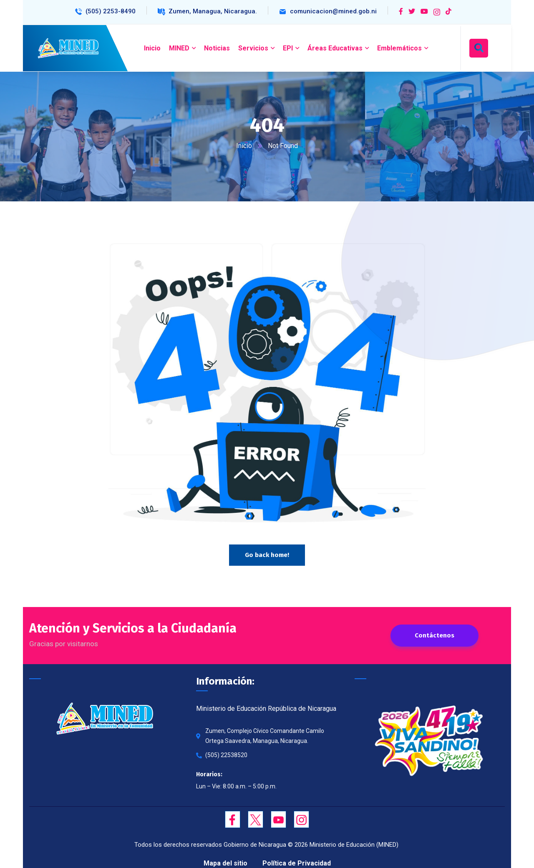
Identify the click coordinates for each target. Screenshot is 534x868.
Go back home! (267, 555)
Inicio (244, 146)
